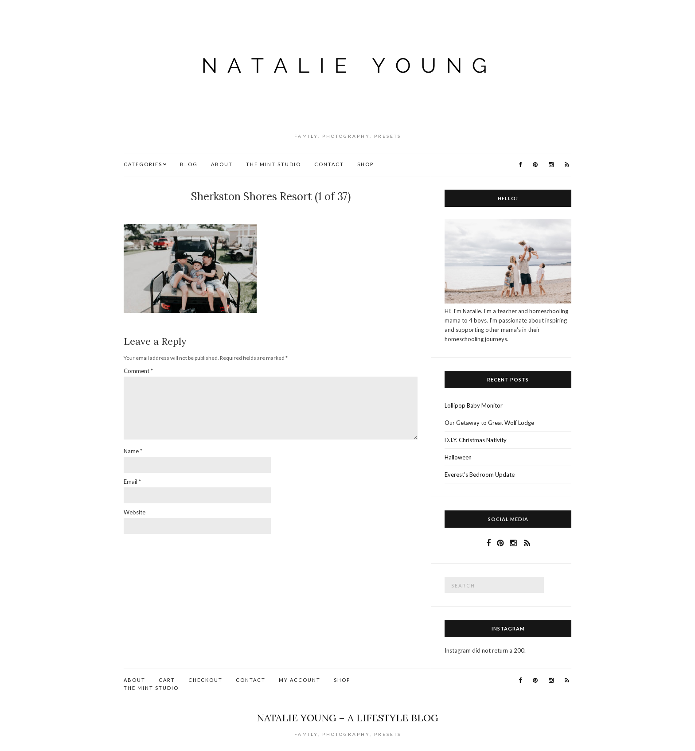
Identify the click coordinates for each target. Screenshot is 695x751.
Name (133, 451)
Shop (365, 164)
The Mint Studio (273, 164)
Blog (189, 164)
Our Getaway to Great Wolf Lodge (489, 422)
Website (134, 512)
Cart (167, 680)
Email (132, 481)
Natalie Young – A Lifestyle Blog (347, 718)
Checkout (205, 680)
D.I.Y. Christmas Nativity (476, 440)
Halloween (458, 457)
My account (299, 680)
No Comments (273, 211)
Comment (138, 370)
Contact (329, 164)
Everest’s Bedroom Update (480, 474)
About (222, 164)
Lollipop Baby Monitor (474, 405)
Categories (143, 164)
